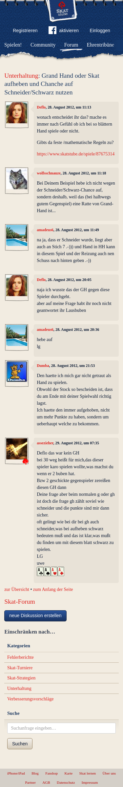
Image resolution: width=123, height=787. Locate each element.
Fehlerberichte (20, 657)
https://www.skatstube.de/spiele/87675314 (75, 153)
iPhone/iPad (16, 773)
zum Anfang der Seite (53, 589)
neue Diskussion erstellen (35, 615)
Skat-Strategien (21, 678)
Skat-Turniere (19, 667)
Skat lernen (87, 773)
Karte (68, 773)
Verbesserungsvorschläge (30, 698)
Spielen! (13, 45)
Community (43, 45)
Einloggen (100, 30)
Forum (71, 45)
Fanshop (51, 773)
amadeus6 (45, 230)
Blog (35, 773)
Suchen (20, 743)
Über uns (109, 773)
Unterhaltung (21, 75)
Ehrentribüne (100, 45)
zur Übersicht (16, 589)
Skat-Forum (19, 601)
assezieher (45, 443)
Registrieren (25, 30)
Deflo (41, 107)
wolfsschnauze (49, 173)
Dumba (43, 365)
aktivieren (64, 31)
